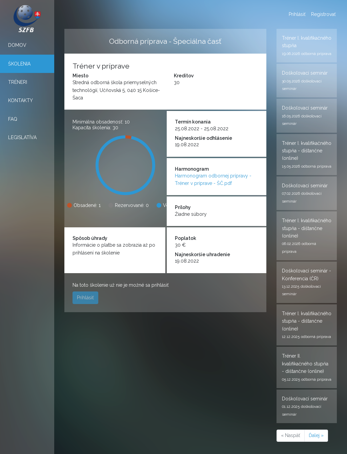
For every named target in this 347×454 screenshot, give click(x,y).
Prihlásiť (297, 14)
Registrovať (323, 14)
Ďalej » (316, 435)
